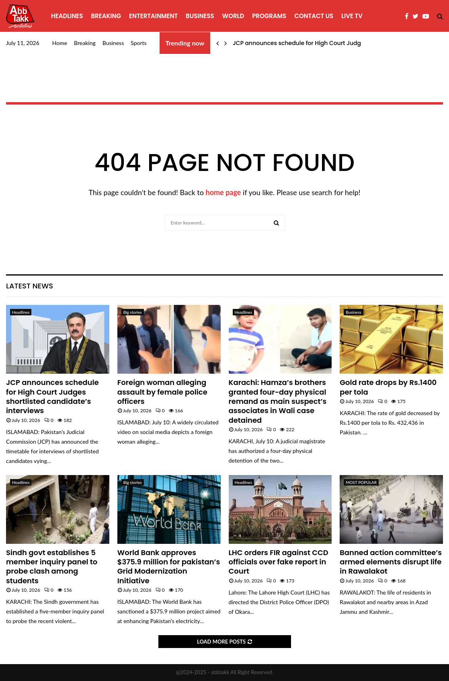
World (233, 16)
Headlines (67, 16)
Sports (138, 42)
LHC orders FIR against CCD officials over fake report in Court (278, 561)
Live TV (352, 16)
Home (59, 42)
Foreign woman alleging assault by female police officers (162, 391)
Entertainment (153, 16)
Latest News (29, 286)
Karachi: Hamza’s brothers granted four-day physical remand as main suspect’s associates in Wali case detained (278, 401)
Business (200, 16)
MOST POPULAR (361, 482)
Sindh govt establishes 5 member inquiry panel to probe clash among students (51, 566)
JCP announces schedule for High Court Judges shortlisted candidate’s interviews (52, 396)
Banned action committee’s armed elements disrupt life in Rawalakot (391, 561)
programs (269, 16)
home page (223, 192)
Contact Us (313, 16)
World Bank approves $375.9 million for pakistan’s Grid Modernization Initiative (168, 566)
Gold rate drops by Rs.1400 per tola (388, 387)
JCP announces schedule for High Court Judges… (302, 43)
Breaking (106, 16)
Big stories (132, 312)
